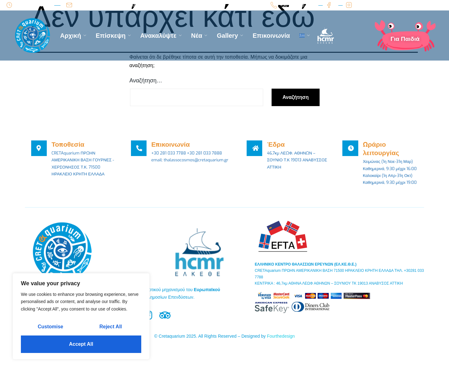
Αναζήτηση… (145, 80)
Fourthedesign (281, 346)
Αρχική (73, 35)
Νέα (199, 35)
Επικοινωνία (271, 35)
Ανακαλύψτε (161, 35)
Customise (50, 326)
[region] (81, 316)
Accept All (81, 344)
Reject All (110, 326)
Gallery (230, 35)
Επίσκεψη (113, 35)
